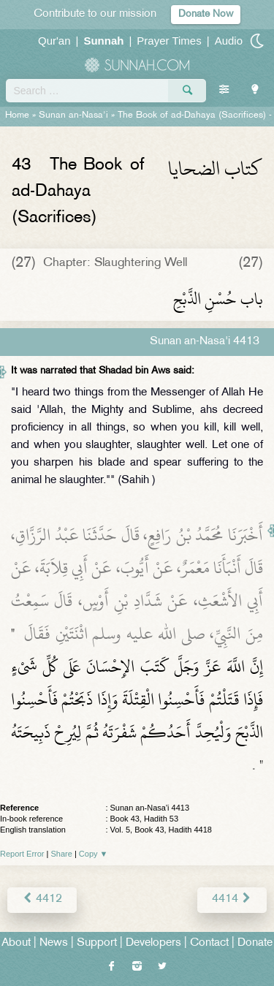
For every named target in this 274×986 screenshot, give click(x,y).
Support (97, 943)
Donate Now (205, 14)
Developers (153, 943)
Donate (255, 943)
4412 (42, 899)
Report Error (22, 853)
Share (61, 853)
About (16, 943)
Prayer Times (169, 40)
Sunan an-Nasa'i (73, 115)
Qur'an (54, 40)
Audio (229, 40)
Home (17, 115)
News (53, 943)
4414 (232, 899)
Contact (209, 943)
